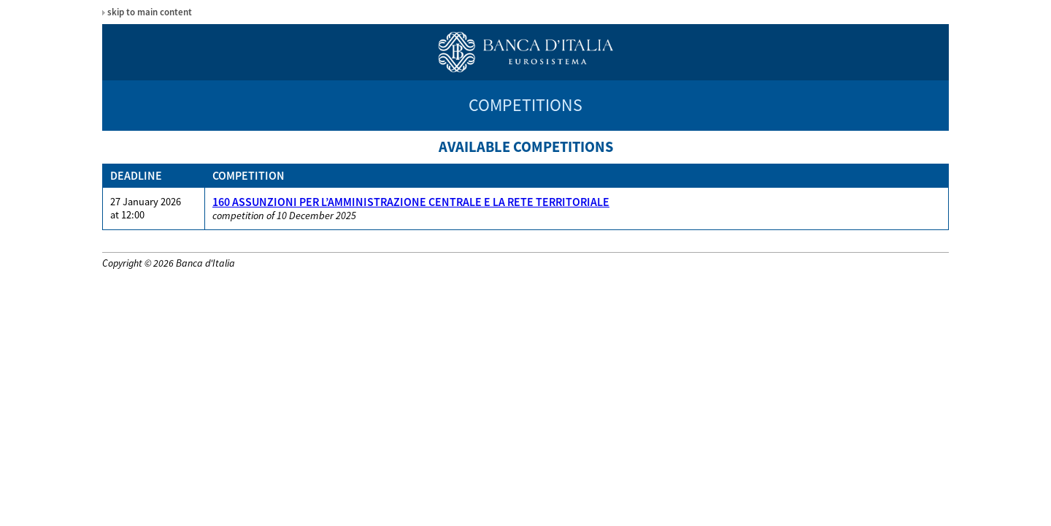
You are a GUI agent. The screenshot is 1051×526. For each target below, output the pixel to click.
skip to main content (149, 12)
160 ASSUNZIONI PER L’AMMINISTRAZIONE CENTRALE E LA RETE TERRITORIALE (410, 202)
